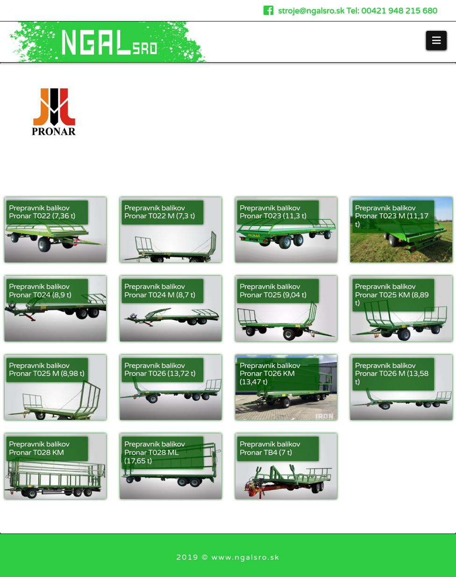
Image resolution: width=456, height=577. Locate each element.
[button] (436, 40)
